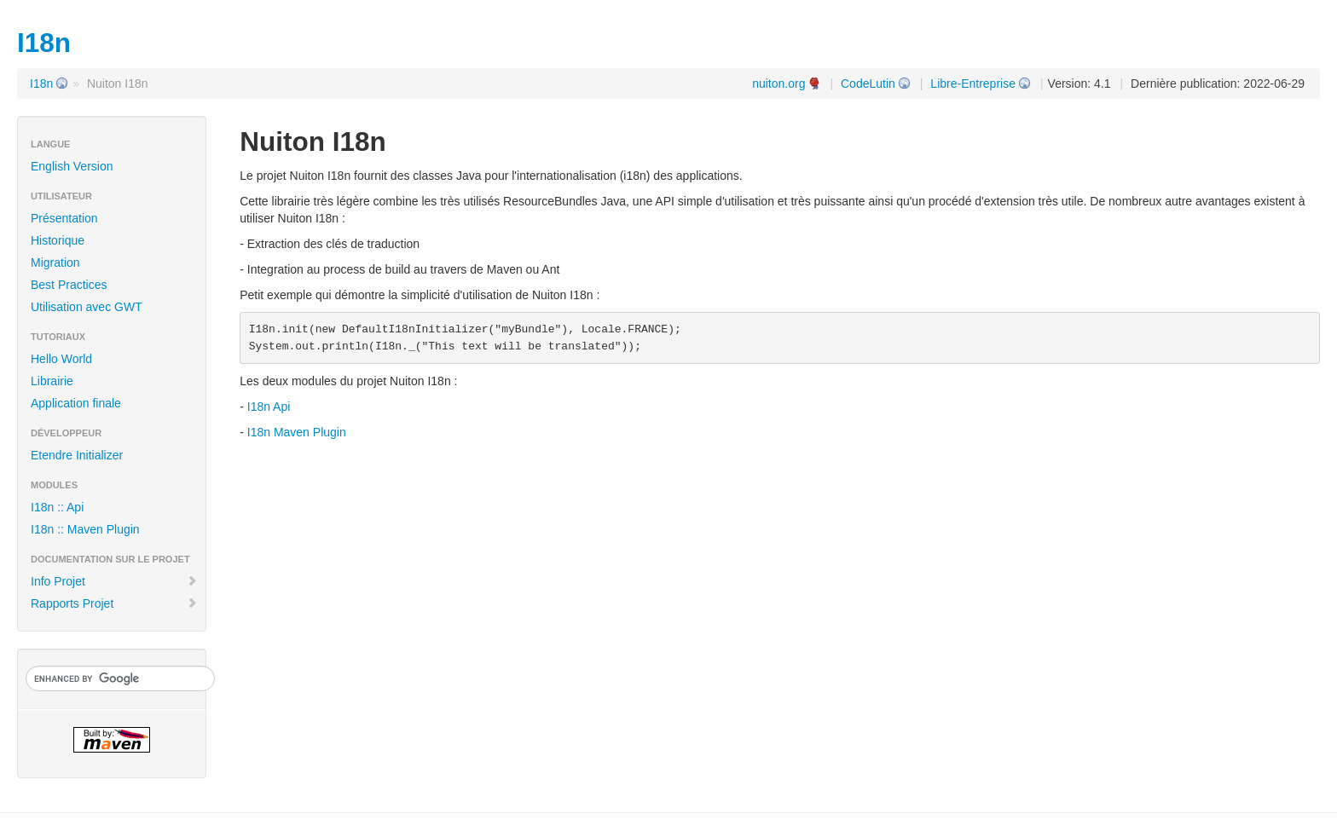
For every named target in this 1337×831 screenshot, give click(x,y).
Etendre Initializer (77, 455)
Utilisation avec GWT (86, 307)
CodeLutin (868, 83)
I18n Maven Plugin (296, 432)
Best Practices (69, 284)
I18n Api (269, 406)
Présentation (64, 218)
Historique (57, 240)
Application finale (76, 403)
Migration (55, 262)
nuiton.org (778, 83)
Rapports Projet (114, 603)
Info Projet (114, 581)
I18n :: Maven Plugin (85, 529)
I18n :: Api (57, 507)
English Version (72, 166)
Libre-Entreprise (973, 83)
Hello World (61, 359)
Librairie (52, 381)
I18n (41, 83)
